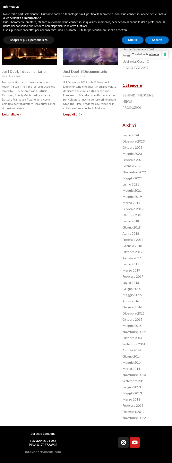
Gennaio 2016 (132, 307)
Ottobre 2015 (132, 319)
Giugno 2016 (131, 289)
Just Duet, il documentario (24, 71)
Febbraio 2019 (132, 209)
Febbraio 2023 (132, 160)
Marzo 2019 (131, 203)
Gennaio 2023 (132, 166)
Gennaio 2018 (132, 246)
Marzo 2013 (131, 399)
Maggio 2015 (132, 325)
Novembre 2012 (134, 418)
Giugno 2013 (131, 387)
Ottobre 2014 (132, 338)
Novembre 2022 (134, 172)
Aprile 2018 (130, 233)
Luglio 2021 (130, 184)
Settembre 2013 (133, 381)
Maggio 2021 (132, 190)
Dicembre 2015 (133, 313)
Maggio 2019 (132, 196)
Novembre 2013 (134, 375)
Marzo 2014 (131, 368)
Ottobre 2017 (132, 252)
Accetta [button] (157, 40)
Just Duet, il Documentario (85, 71)
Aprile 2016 (130, 301)
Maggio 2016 (132, 295)
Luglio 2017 (130, 264)
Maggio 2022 (132, 178)
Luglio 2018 (130, 221)
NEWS (127, 101)
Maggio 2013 (132, 393)
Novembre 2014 (134, 332)
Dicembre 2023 (133, 141)
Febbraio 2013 (132, 405)
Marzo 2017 (131, 270)
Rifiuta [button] (132, 40)
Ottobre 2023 (132, 147)
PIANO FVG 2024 (135, 67)
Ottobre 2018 (132, 215)
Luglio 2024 (130, 135)
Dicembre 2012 (133, 411)
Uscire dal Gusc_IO (135, 61)
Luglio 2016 (130, 282)
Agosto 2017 (131, 258)
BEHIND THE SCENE (138, 95)
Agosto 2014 (131, 350)
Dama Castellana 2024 (138, 49)
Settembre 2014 (133, 344)
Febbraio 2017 (132, 276)
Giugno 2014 (131, 356)
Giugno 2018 (131, 227)
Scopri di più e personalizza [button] (29, 40)
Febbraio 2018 (132, 239)
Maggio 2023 (132, 153)
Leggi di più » (11, 114)
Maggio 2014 (132, 362)
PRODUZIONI (133, 107)
